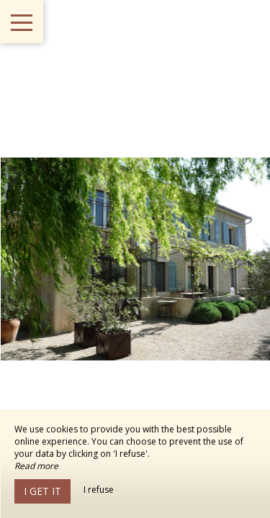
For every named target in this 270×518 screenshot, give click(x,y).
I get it (42, 491)
